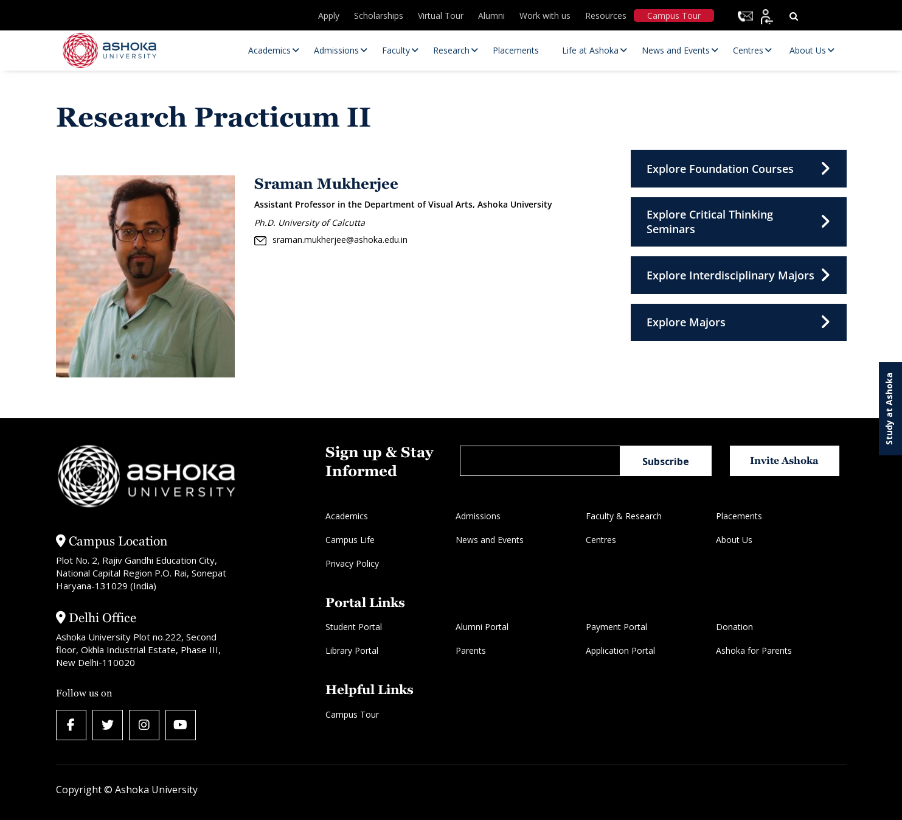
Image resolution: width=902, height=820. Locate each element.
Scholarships (378, 15)
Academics (346, 516)
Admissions (478, 516)
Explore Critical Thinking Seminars (738, 222)
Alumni (491, 15)
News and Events (490, 539)
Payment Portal (616, 627)
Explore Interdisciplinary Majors (738, 275)
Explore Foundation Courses (738, 168)
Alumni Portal (482, 627)
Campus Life (350, 539)
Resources (605, 15)
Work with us (545, 15)
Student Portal (353, 627)
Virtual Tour (440, 15)
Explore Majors (738, 323)
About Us (734, 539)
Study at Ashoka (889, 409)
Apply (328, 15)
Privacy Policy (352, 563)
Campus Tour (674, 15)
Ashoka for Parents (754, 650)
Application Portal (620, 650)
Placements (739, 516)
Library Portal (351, 650)
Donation (734, 627)
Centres (601, 539)
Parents (471, 650)
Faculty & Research (624, 516)
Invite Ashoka (784, 460)
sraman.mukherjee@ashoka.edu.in (331, 239)
